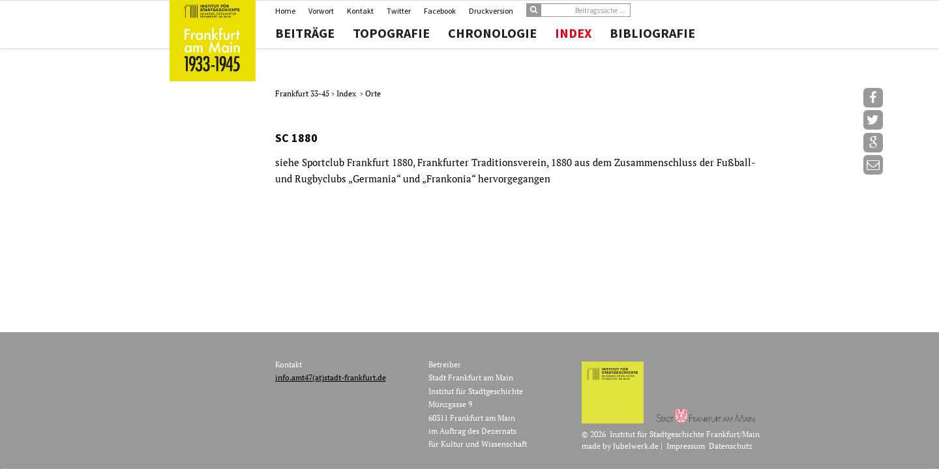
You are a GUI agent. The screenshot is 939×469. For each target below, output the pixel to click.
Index (573, 33)
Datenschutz (731, 446)
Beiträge (305, 33)
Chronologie (492, 33)
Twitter (399, 11)
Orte (373, 93)
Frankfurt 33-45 (303, 93)
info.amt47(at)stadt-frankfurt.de (330, 377)
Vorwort (321, 11)
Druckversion (491, 11)
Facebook (440, 11)
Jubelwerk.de (636, 446)
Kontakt (360, 11)
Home (285, 11)
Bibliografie (652, 33)
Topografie (391, 33)
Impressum (685, 446)
